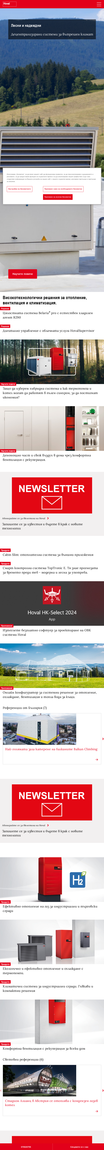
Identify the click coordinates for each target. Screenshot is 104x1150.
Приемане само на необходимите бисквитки (63, 189)
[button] (22, 274)
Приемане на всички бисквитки (58, 197)
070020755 (26, 1147)
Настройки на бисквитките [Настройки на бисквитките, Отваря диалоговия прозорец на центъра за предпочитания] (19, 189)
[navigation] (99, 4)
